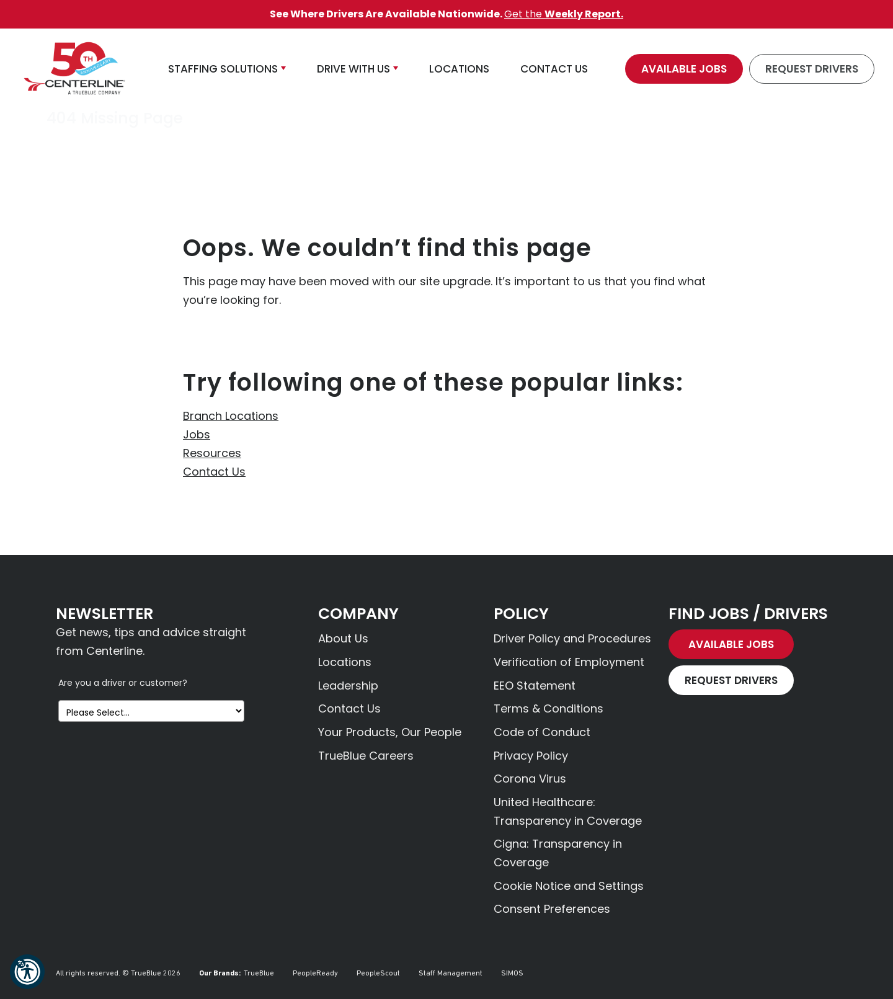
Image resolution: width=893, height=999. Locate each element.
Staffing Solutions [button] (223, 68)
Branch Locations (230, 416)
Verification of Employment (569, 662)
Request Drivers (811, 68)
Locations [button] (459, 68)
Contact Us (214, 471)
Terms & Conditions (548, 708)
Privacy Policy (531, 755)
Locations (344, 662)
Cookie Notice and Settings (569, 886)
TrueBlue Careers (366, 755)
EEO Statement (534, 685)
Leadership (348, 685)
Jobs (196, 434)
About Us (343, 638)
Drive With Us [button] (353, 68)
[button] (27, 971)
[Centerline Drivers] (74, 69)
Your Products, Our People (389, 732)
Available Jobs (684, 68)
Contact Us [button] (554, 68)
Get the (563, 14)
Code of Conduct (542, 732)
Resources (212, 453)
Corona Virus (530, 778)
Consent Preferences (552, 909)
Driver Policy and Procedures (572, 638)
